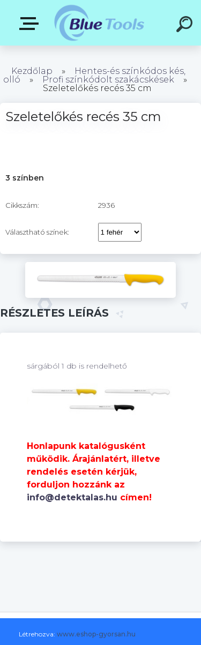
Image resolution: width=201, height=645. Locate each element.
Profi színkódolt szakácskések (108, 79)
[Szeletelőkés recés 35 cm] (100, 266)
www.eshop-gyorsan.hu (96, 634)
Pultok (31, 23)
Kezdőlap (32, 71)
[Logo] (99, 22)
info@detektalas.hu (72, 497)
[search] (186, 25)
